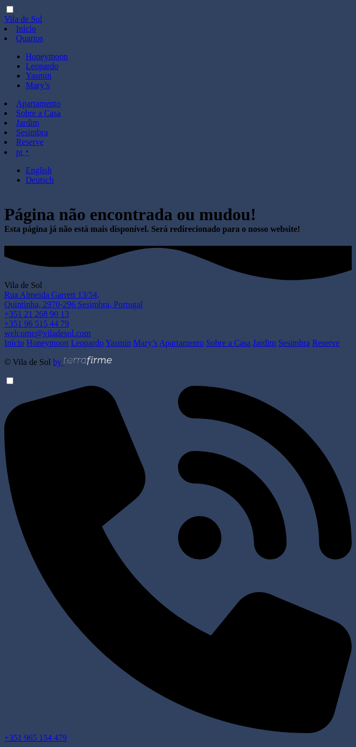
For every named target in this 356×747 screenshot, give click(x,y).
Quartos (29, 38)
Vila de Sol (23, 19)
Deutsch (39, 179)
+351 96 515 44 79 (36, 323)
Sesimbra (32, 132)
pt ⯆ (22, 152)
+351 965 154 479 (178, 734)
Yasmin (38, 75)
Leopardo (42, 66)
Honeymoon (47, 56)
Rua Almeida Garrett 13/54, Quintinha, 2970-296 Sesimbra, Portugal (73, 299)
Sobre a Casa (38, 113)
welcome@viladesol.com (47, 333)
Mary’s (38, 85)
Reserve (30, 141)
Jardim (28, 122)
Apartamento (38, 103)
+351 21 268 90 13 (36, 313)
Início (26, 28)
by (82, 362)
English (39, 170)
